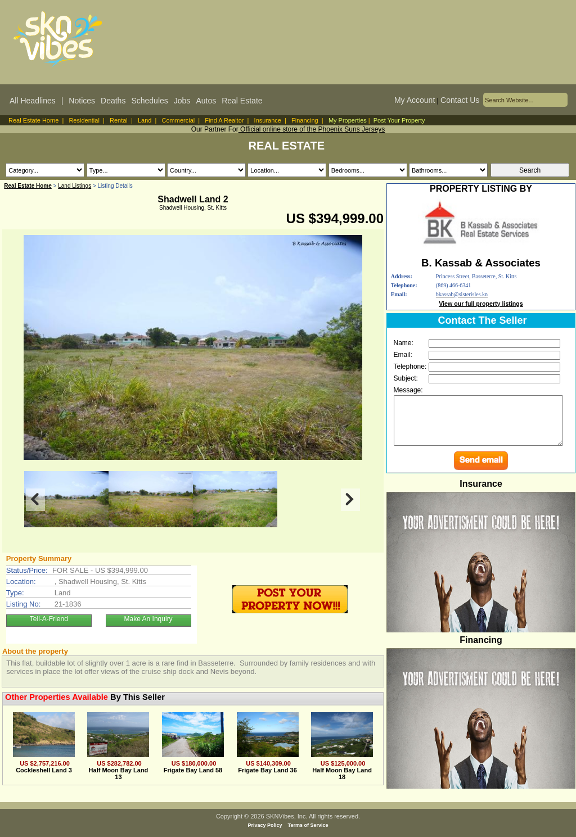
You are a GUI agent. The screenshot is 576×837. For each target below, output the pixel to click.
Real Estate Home (33, 120)
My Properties (347, 120)
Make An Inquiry (148, 619)
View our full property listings (481, 303)
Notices (82, 100)
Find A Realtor (224, 120)
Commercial (178, 120)
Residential (84, 120)
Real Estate (242, 100)
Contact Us (459, 100)
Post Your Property (399, 120)
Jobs (182, 100)
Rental (119, 120)
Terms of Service (308, 825)
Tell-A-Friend (49, 619)
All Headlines (33, 100)
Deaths (113, 100)
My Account (414, 100)
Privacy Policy (265, 825)
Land (144, 120)
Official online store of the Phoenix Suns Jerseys (311, 129)
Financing (304, 120)
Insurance (267, 120)
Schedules (149, 100)
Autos (206, 100)
